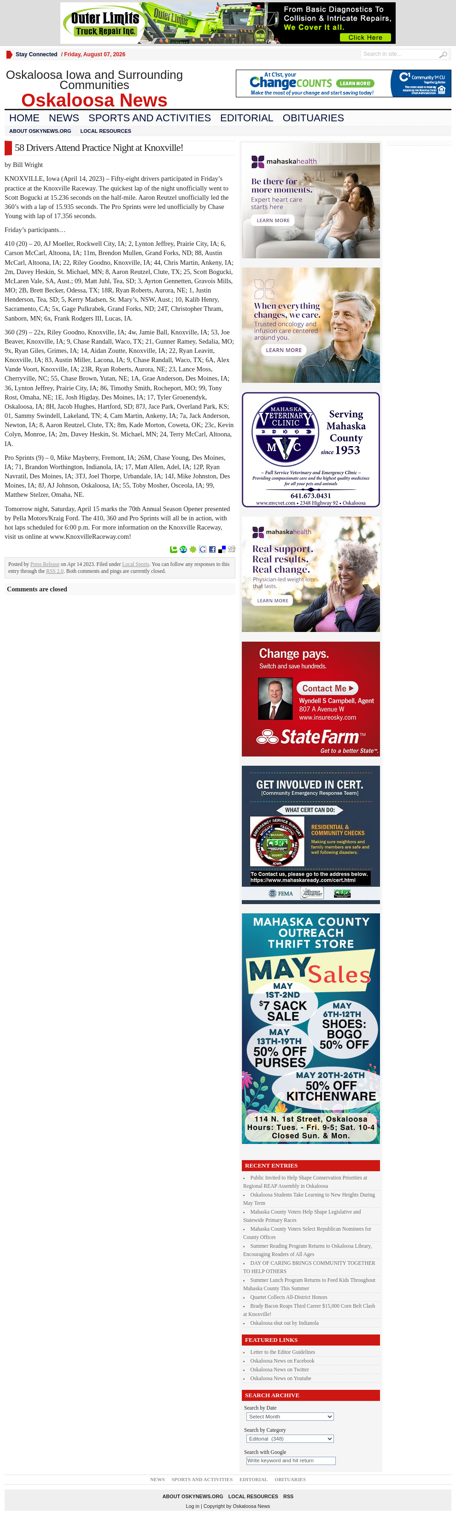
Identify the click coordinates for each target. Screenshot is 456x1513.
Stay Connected (37, 54)
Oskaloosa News (251, 1506)
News (64, 118)
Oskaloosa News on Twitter (280, 1369)
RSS (288, 1496)
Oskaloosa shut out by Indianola (285, 1323)
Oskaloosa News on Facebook (283, 1361)
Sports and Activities (149, 118)
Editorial (247, 118)
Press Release (44, 564)
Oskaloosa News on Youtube (281, 1378)
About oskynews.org (40, 131)
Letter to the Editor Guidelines (283, 1352)
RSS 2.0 (55, 571)
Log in (192, 1506)
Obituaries (313, 118)
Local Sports (135, 564)
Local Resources (105, 131)
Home (24, 118)
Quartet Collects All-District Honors (289, 1297)
